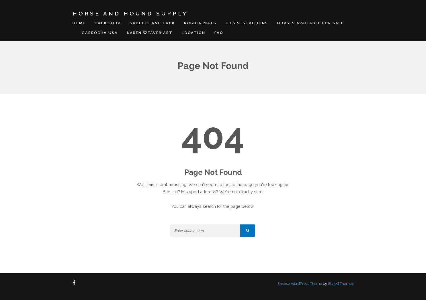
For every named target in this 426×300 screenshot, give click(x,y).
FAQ (218, 33)
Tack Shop (108, 23)
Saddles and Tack (152, 23)
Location (193, 33)
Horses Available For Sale (310, 23)
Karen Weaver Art (150, 33)
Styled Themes (340, 283)
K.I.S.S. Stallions (247, 23)
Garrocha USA (100, 33)
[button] (247, 230)
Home (79, 23)
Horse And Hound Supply (130, 13)
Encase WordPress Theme (300, 283)
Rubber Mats (200, 23)
